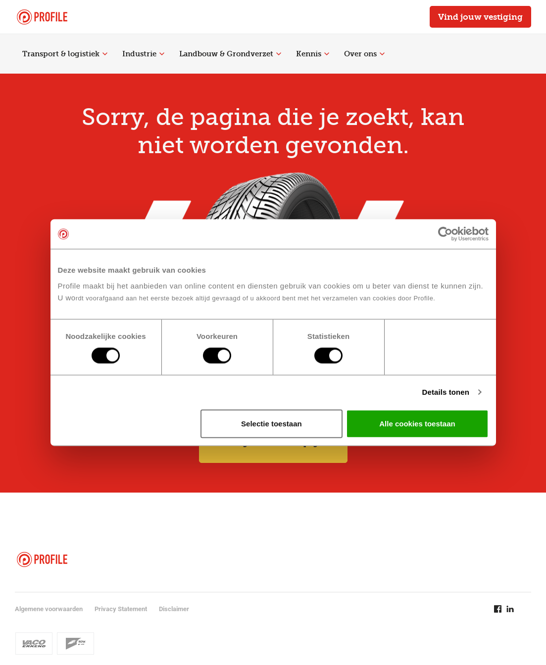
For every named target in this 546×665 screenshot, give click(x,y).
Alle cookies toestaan (417, 423)
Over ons (364, 53)
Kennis (312, 53)
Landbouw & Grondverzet (230, 53)
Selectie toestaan (271, 423)
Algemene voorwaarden (49, 609)
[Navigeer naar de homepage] (42, 17)
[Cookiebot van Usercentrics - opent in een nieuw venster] (445, 234)
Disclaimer (174, 609)
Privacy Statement (121, 609)
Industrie (143, 53)
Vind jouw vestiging (480, 17)
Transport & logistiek (64, 53)
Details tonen (445, 392)
